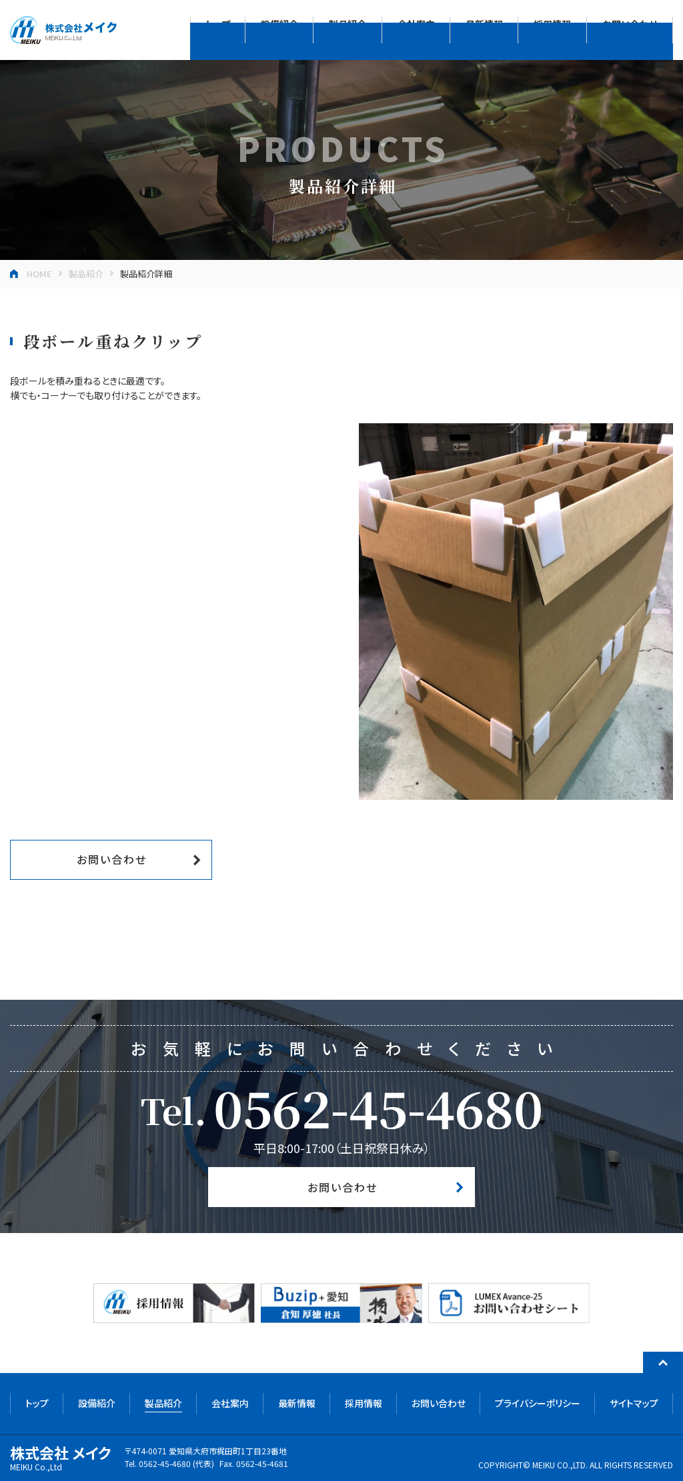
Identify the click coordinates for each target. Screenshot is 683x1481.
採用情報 (363, 1403)
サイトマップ (634, 1403)
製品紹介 (86, 273)
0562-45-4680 (378, 1107)
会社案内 (230, 1403)
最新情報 (296, 1403)
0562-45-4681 (262, 1463)
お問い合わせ (112, 859)
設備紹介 (96, 1403)
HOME (39, 273)
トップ (37, 1403)
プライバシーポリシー (537, 1403)
